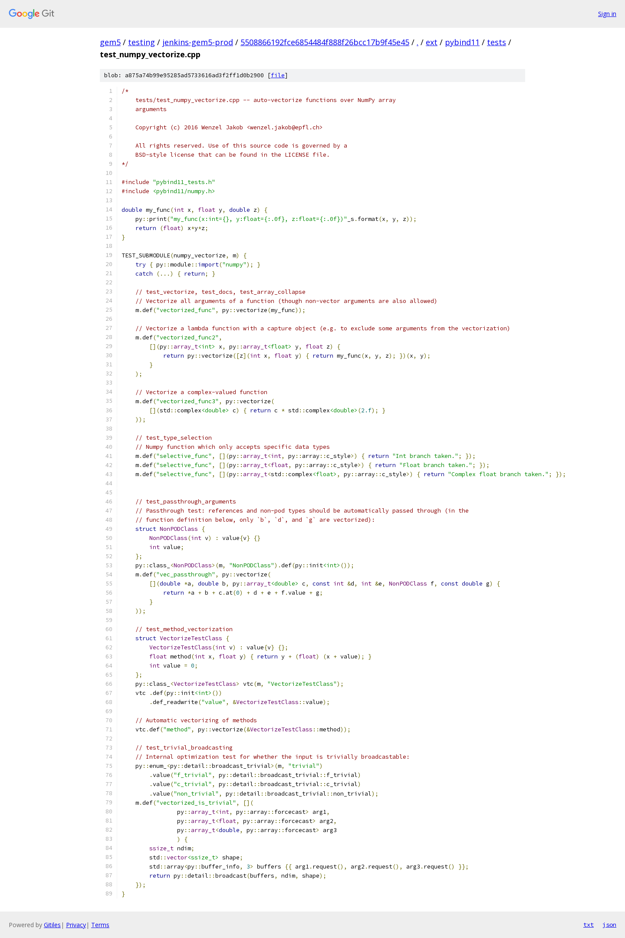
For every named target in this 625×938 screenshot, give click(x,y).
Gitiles (52, 925)
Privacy (76, 925)
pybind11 (462, 42)
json (609, 924)
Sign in (607, 14)
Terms (100, 925)
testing (141, 42)
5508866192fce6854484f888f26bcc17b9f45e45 (324, 42)
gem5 (110, 42)
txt (588, 924)
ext (432, 42)
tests (496, 42)
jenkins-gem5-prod (197, 42)
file (278, 75)
